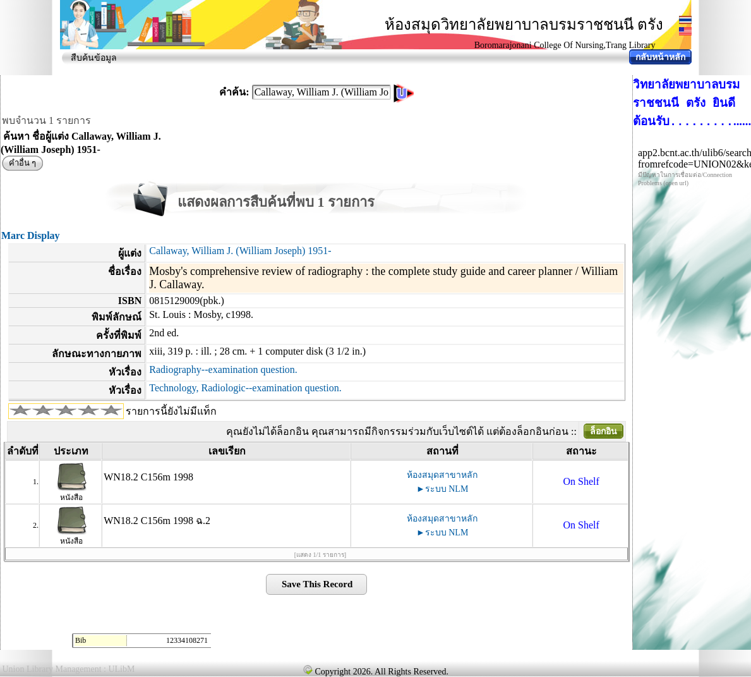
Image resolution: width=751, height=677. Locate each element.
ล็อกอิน (603, 431)
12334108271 (187, 640)
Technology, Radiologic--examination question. (245, 387)
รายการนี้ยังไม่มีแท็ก (171, 411)
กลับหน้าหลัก (660, 57)
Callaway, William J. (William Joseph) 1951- (240, 250)
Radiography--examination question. (223, 369)
